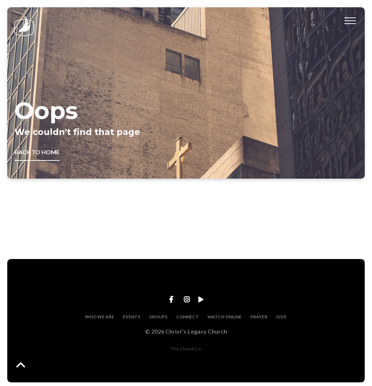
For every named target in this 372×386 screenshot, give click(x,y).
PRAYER (258, 316)
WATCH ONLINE (224, 316)
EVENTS (131, 316)
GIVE (281, 316)
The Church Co (185, 348)
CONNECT (187, 316)
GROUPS (158, 316)
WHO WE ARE (99, 316)
